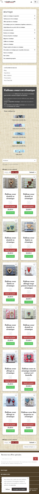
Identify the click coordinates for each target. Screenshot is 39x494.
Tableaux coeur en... (19, 128)
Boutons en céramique (9, 33)
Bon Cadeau (6, 55)
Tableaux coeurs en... (19, 120)
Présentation (7, 78)
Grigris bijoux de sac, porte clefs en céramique (14, 27)
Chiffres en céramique (9, 41)
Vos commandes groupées (10, 58)
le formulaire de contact (13, 106)
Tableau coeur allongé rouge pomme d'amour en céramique (28, 284)
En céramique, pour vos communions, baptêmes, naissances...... (18, 24)
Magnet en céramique (9, 38)
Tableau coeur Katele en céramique (28, 239)
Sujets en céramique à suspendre (11, 16)
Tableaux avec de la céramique (11, 18)
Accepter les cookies (19, 489)
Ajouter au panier (10, 206)
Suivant (32, 172)
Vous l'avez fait (8, 80)
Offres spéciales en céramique (11, 21)
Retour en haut (30, 447)
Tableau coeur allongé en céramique (10, 370)
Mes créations (8, 75)
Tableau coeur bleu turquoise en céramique (28, 414)
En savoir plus (12, 485)
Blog (5, 70)
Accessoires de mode (8, 30)
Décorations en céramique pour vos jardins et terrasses (16, 50)
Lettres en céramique (8, 44)
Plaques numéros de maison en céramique (13, 47)
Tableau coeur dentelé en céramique (10, 196)
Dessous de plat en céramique (11, 35)
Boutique (8, 12)
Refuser (8, 489)
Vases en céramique (8, 52)
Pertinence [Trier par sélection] (19, 160)
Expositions (7, 73)
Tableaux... (19, 154)
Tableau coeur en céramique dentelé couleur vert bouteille (28, 371)
